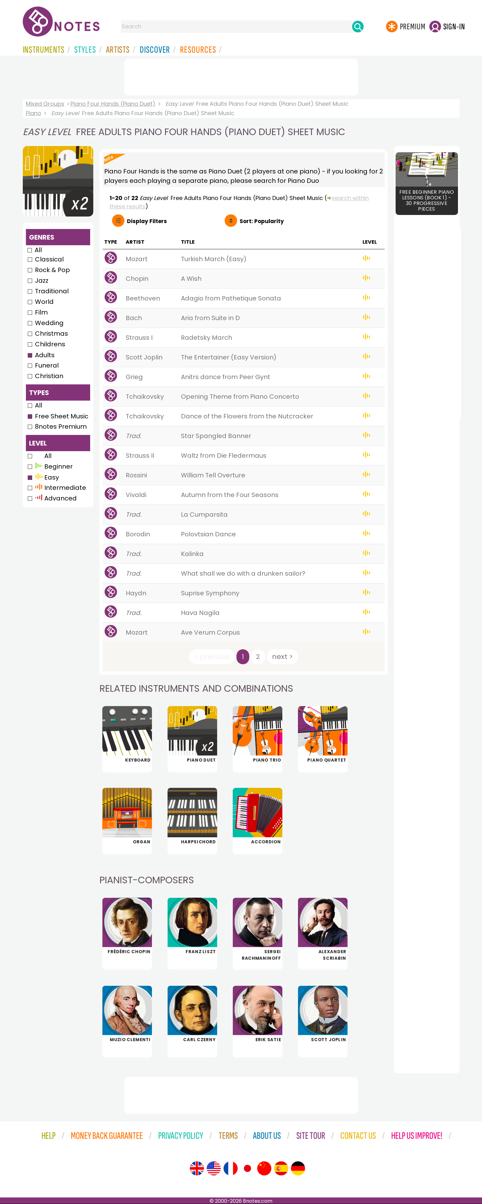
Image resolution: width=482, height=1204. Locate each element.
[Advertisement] (241, 76)
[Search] (358, 26)
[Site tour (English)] (197, 1168)
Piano (33, 113)
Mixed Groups (45, 104)
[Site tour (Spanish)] (281, 1168)
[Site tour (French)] (230, 1168)
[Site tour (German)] (298, 1168)
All (38, 250)
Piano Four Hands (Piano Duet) (113, 104)
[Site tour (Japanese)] (247, 1168)
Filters (147, 221)
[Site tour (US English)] (214, 1168)
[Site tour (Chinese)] (264, 1168)
